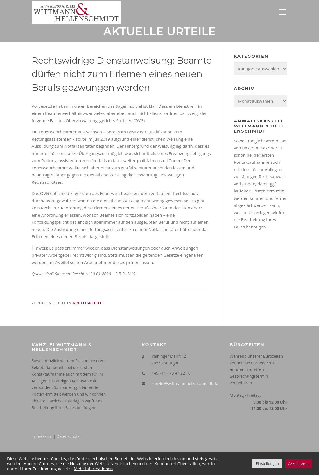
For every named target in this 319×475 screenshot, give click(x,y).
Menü (283, 12)
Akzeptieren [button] (298, 463)
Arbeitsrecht (87, 303)
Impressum (42, 436)
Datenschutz (67, 436)
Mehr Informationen (93, 468)
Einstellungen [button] (267, 463)
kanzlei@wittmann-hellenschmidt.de (184, 383)
